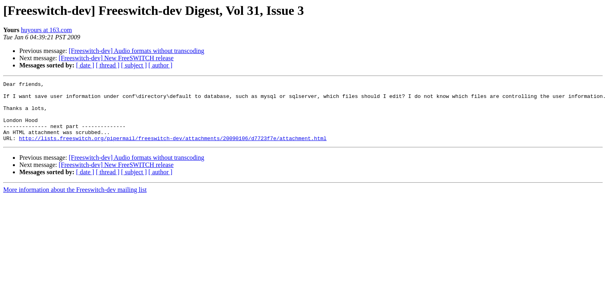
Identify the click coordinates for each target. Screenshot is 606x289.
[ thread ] (108, 65)
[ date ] (85, 65)
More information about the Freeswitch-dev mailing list (74, 201)
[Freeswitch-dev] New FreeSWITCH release (116, 58)
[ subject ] (134, 65)
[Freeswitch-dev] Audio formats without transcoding (136, 50)
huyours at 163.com (46, 29)
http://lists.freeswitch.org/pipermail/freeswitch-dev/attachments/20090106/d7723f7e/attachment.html (172, 150)
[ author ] (160, 65)
